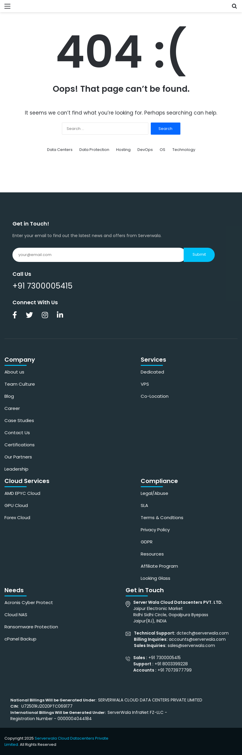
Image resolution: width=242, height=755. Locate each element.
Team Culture (19, 384)
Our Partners (18, 457)
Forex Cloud (17, 517)
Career (12, 408)
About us (14, 372)
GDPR (147, 542)
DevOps (145, 149)
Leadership (16, 469)
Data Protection (94, 149)
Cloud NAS (15, 614)
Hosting (123, 149)
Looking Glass (155, 578)
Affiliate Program (159, 566)
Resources (152, 554)
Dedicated (152, 372)
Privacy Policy (155, 530)
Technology (183, 149)
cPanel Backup (20, 639)
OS (162, 149)
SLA (144, 505)
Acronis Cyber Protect (28, 602)
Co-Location (155, 396)
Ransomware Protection (31, 627)
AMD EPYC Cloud (22, 493)
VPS (145, 384)
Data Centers (60, 149)
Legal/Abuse (154, 493)
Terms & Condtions (162, 517)
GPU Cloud (16, 505)
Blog (9, 396)
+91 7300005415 (42, 286)
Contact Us (17, 432)
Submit (199, 254)
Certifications (19, 445)
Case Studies (19, 420)
